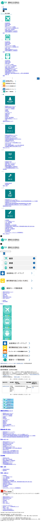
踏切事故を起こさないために (11, 137)
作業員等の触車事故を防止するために (13, 138)
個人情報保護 (8, 230)
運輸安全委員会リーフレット (11, 118)
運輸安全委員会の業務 (10, 107)
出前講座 (7, 220)
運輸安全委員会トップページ (6, 363)
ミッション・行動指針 (10, 108)
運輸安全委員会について (8, 121)
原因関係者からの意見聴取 (11, 225)
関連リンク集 (5, 507)
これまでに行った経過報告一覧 (11, 28)
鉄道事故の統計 (20, 363)
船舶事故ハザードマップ (10, 162)
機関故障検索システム (10, 71)
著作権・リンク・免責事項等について (11, 506)
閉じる (1, 303)
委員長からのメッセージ (10, 106)
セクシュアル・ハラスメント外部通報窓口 (14, 232)
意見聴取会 (7, 231)
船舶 (4, 75)
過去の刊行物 (8, 143)
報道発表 (7, 184)
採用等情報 (7, 223)
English (4, 300)
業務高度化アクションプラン (11, 199)
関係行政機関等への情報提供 (11, 31)
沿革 (6, 119)
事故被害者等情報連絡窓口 (8, 510)
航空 (4, 33)
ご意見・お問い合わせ (7, 509)
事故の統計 (7, 25)
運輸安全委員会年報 (9, 140)
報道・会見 (5, 185)
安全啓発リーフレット (10, 141)
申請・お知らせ (6, 233)
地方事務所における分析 (10, 69)
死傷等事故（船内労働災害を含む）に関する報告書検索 (17, 73)
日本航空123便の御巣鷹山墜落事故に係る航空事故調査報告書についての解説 (21, 201)
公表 (33, 387)
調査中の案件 (8, 24)
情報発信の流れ (8, 161)
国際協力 (7, 114)
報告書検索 (7, 23)
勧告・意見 (7, 48)
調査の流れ (7, 113)
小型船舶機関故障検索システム (11, 167)
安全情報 (5, 169)
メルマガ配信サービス (10, 221)
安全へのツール (6, 147)
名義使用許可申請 (9, 227)
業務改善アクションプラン (11, 202)
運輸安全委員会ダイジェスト (11, 30)
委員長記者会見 (8, 183)
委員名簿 (7, 111)
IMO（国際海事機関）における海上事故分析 (14, 145)
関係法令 (7, 116)
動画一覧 (7, 74)
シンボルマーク (8, 112)
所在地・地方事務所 (9, 117)
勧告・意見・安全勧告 (10, 29)
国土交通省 (5, 301)
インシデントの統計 (9, 64)
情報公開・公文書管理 (10, 228)
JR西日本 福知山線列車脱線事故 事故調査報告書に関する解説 (18, 203)
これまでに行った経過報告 (11, 65)
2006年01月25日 (6, 386)
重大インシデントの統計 (10, 26)
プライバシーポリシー (7, 505)
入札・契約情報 (8, 222)
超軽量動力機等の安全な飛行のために (13, 146)
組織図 (6, 110)
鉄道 (4, 51)
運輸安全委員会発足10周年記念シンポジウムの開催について (18, 204)
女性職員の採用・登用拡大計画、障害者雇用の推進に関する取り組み (19, 226)
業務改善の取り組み (7, 206)
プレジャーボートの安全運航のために (13, 142)
